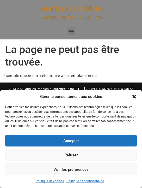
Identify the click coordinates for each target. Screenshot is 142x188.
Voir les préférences (71, 169)
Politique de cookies (50, 181)
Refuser (71, 155)
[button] (134, 96)
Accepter (71, 140)
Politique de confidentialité (85, 181)
